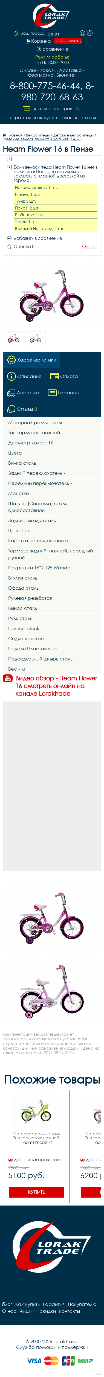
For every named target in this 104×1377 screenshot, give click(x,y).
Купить (36, 1192)
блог (67, 117)
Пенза (53, 33)
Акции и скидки (38, 1311)
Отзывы (89, 246)
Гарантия (20, 117)
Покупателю (82, 1304)
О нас (9, 1311)
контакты (85, 117)
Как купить (46, 117)
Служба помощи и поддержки (52, 1347)
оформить (68, 40)
